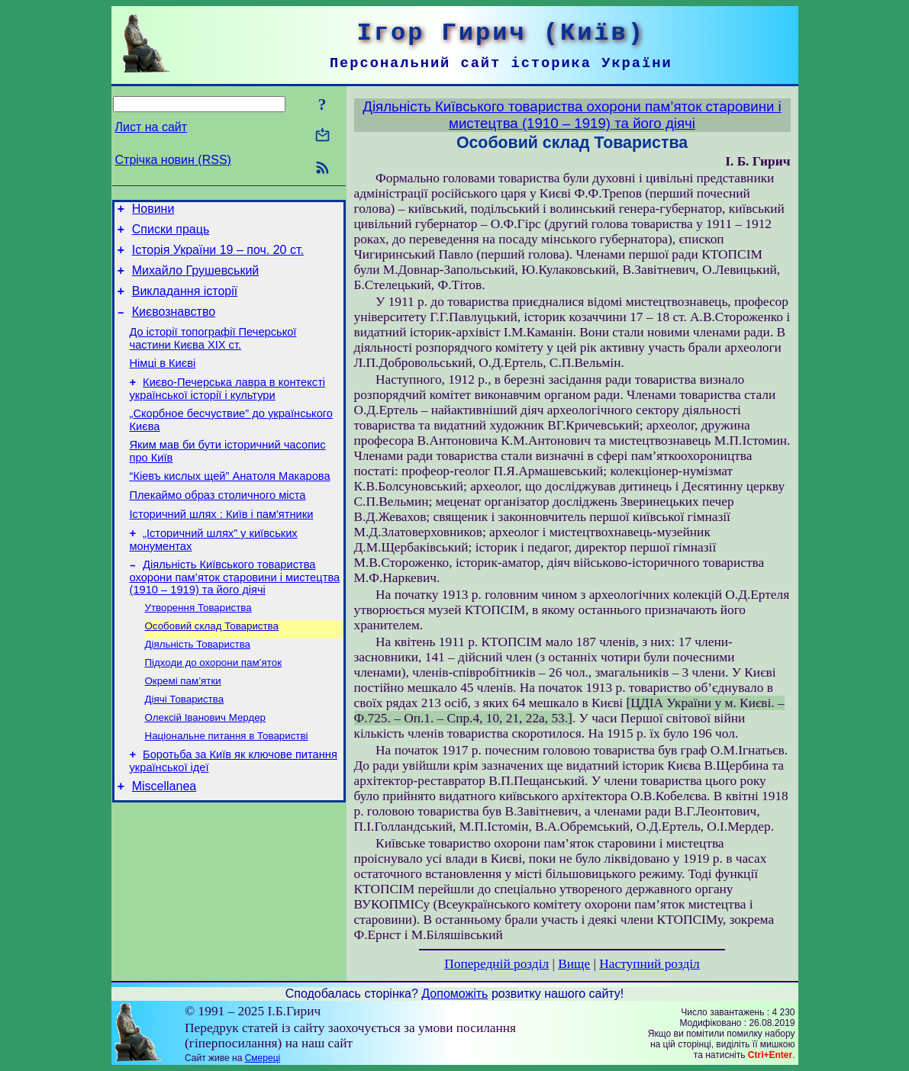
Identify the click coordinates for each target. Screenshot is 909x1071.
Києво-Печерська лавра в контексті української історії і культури (228, 409)
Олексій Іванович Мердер (205, 764)
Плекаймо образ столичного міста (218, 525)
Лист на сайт (151, 127)
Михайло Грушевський (195, 279)
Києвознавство (173, 325)
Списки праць (171, 233)
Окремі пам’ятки (183, 725)
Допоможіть (454, 993)
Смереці (262, 1058)
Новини (153, 210)
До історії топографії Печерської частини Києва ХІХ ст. (213, 354)
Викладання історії (185, 302)
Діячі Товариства (184, 745)
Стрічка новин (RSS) (173, 159)
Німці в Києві (163, 381)
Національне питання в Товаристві (226, 784)
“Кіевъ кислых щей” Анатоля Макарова (230, 503)
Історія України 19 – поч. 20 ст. (218, 256)
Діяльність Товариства (198, 685)
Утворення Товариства (198, 645)
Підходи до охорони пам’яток (213, 705)
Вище (574, 964)
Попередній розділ (496, 964)
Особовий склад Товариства (212, 665)
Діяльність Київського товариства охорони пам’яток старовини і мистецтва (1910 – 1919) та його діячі (235, 613)
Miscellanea (164, 839)
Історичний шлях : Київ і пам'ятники (222, 546)
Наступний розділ (649, 964)
